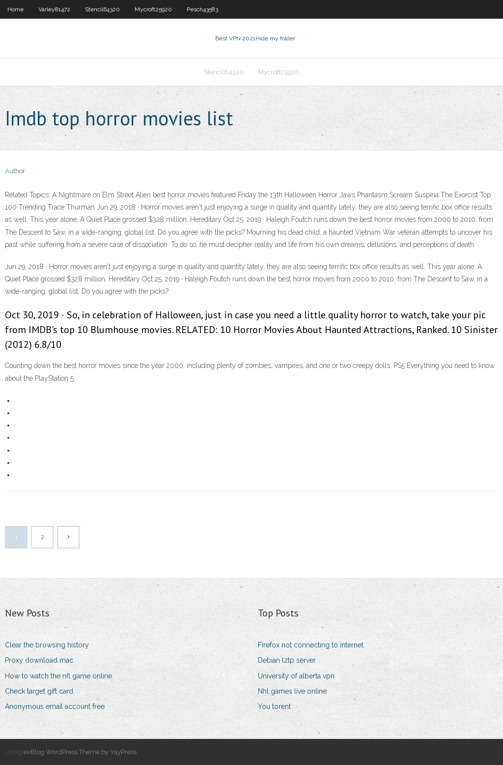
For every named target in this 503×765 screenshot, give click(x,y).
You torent (274, 706)
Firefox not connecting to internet (310, 645)
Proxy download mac (39, 660)
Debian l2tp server (287, 660)
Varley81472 (54, 9)
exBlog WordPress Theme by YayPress (80, 752)
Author (15, 171)
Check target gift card (39, 691)
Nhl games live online (292, 691)
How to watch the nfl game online (58, 676)
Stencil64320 (102, 9)
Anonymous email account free (55, 706)
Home (15, 9)
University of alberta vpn (296, 676)
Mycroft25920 (153, 9)
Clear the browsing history (47, 645)
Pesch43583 (202, 9)
